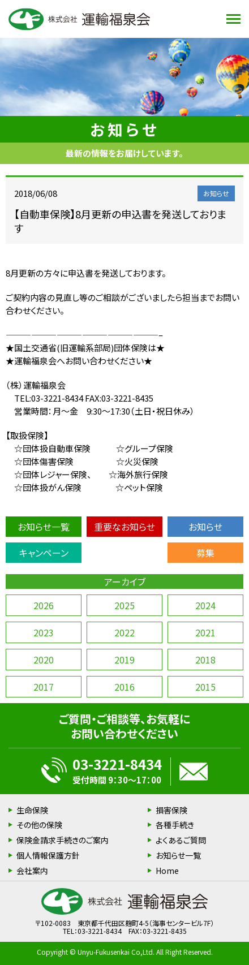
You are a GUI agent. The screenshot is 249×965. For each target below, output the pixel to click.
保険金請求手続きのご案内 (62, 840)
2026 (43, 605)
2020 (43, 659)
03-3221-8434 (117, 764)
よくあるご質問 (181, 840)
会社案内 (32, 870)
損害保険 (171, 810)
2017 (43, 686)
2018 (205, 659)
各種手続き (175, 824)
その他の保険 (39, 824)
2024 (205, 605)
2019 (124, 659)
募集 (205, 552)
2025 (124, 605)
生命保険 (32, 810)
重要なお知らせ (124, 526)
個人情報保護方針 (48, 855)
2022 (124, 632)
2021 (205, 632)
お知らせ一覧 (44, 526)
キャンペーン (43, 552)
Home (167, 870)
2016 (124, 686)
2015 (205, 686)
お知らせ (205, 526)
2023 (43, 632)
